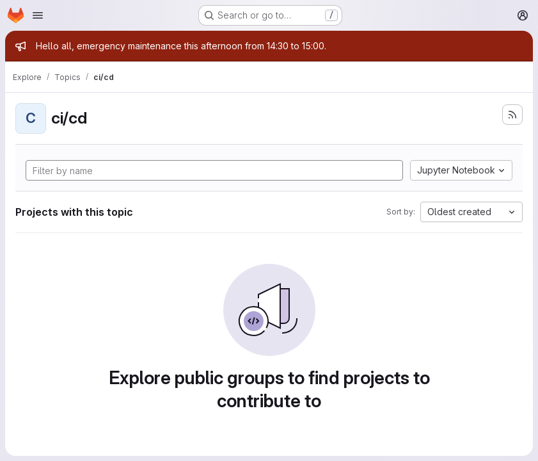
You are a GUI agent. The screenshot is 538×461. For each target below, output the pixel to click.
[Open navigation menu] (38, 15)
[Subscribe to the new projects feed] (512, 114)
